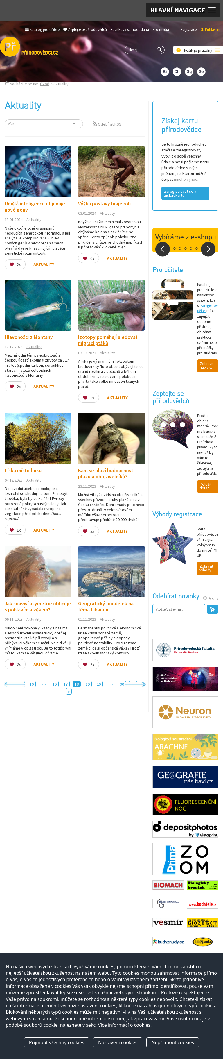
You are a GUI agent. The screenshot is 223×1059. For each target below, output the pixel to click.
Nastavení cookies (117, 1042)
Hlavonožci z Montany (29, 337)
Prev (162, 249)
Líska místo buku (23, 470)
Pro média (161, 29)
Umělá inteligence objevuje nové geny (35, 207)
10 (32, 684)
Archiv (213, 598)
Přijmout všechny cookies (56, 1042)
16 (55, 684)
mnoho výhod (185, 179)
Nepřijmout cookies (172, 1042)
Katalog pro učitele (45, 29)
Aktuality (34, 219)
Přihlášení (212, 29)
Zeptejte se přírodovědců (87, 29)
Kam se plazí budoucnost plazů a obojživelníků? (105, 473)
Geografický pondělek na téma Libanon (106, 606)
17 (66, 684)
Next (208, 249)
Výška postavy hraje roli (104, 204)
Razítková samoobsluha (130, 29)
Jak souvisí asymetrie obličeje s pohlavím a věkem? (38, 606)
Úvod (44, 83)
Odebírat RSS (109, 124)
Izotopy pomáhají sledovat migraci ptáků (108, 340)
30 (122, 684)
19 (88, 684)
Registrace (189, 29)
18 (77, 684)
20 (99, 684)
